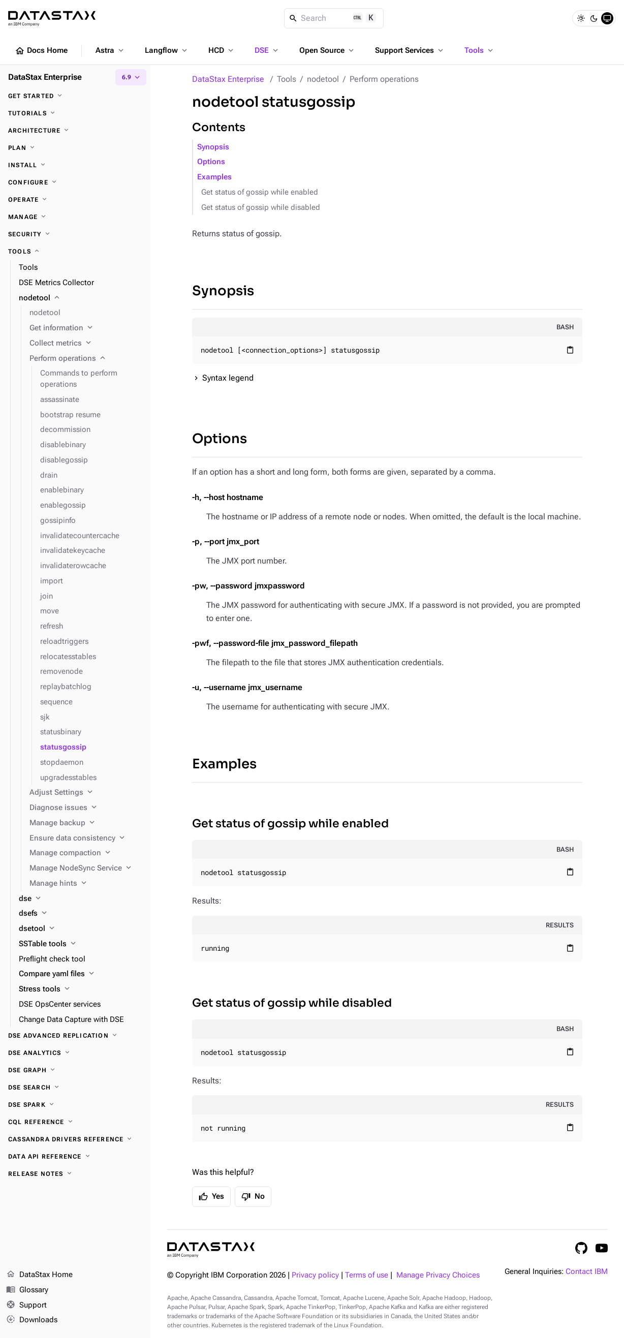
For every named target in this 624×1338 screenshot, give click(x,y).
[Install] (75, 165)
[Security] (75, 234)
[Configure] (75, 182)
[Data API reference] (75, 1156)
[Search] (334, 18)
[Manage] (75, 217)
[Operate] (75, 199)
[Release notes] (75, 1174)
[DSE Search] (75, 1087)
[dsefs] (80, 913)
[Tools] (75, 251)
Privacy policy (315, 1275)
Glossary (27, 1290)
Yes (211, 1196)
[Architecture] (75, 130)
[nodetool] (80, 298)
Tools (479, 50)
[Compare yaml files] (80, 974)
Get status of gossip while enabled (259, 192)
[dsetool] (80, 929)
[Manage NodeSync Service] (85, 868)
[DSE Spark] (75, 1104)
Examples (214, 177)
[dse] (80, 899)
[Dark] (594, 18)
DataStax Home (39, 1275)
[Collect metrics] (85, 343)
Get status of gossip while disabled (260, 207)
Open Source (327, 50)
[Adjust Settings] (85, 792)
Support (26, 1305)
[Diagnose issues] (85, 808)
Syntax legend (228, 378)
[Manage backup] (85, 823)
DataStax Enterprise (228, 79)
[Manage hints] (85, 883)
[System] (607, 18)
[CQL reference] (75, 1122)
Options (211, 162)
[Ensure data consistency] (85, 838)
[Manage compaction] (85, 853)
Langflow (167, 50)
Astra (111, 50)
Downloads (31, 1320)
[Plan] (75, 148)
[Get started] (75, 96)
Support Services (410, 50)
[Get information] (85, 328)
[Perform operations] (85, 358)
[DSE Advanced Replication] (75, 1035)
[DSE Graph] (75, 1070)
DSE (267, 50)
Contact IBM (587, 1271)
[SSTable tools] (80, 944)
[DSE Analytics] (75, 1053)
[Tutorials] (75, 113)
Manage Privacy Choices (438, 1275)
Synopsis (213, 147)
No (253, 1196)
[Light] (581, 18)
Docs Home (41, 51)
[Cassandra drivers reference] (75, 1139)
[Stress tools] (80, 989)
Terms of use (366, 1275)
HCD (221, 50)
